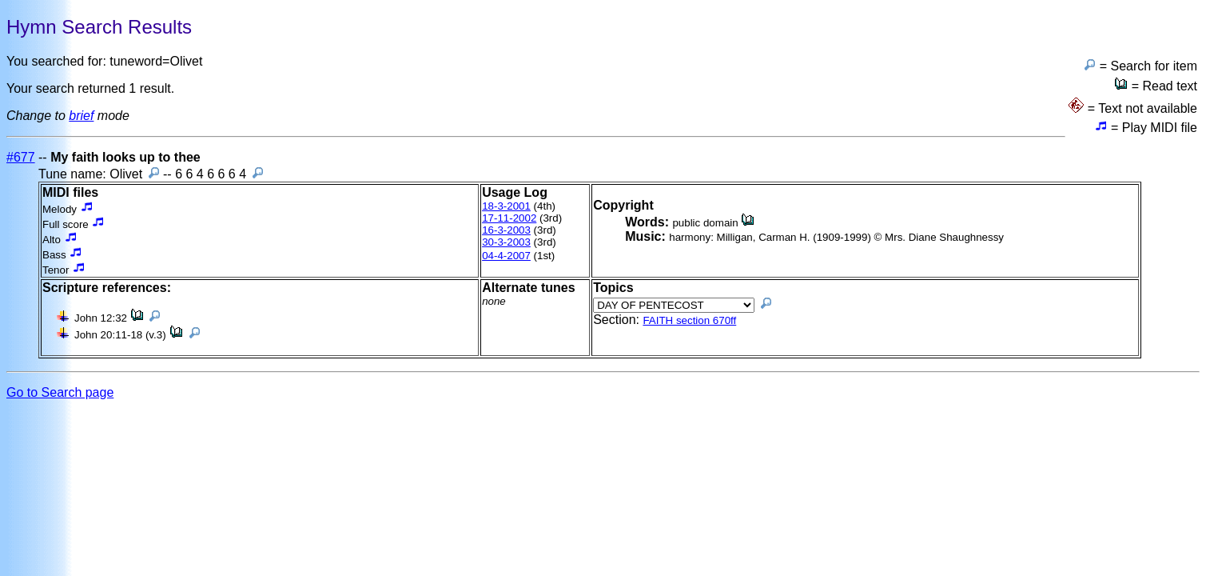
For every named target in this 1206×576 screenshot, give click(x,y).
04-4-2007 (506, 256)
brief (81, 115)
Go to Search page (59, 392)
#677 (20, 157)
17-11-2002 (509, 218)
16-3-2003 (506, 230)
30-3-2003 (506, 242)
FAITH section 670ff (689, 320)
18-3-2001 (506, 206)
